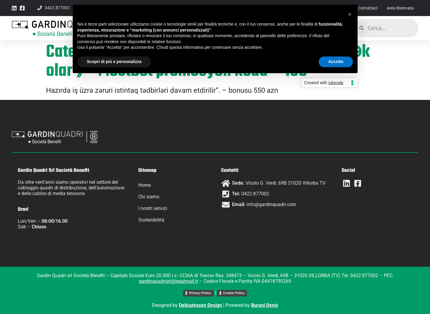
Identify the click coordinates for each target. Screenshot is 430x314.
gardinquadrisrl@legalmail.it (168, 281)
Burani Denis (264, 305)
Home (144, 185)
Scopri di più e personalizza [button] (114, 61)
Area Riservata (398, 8)
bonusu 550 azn (253, 90)
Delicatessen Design (200, 305)
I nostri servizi (152, 208)
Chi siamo (148, 197)
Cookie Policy (234, 293)
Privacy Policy (200, 293)
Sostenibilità (151, 220)
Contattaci (364, 8)
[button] (350, 14)
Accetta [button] (335, 61)
